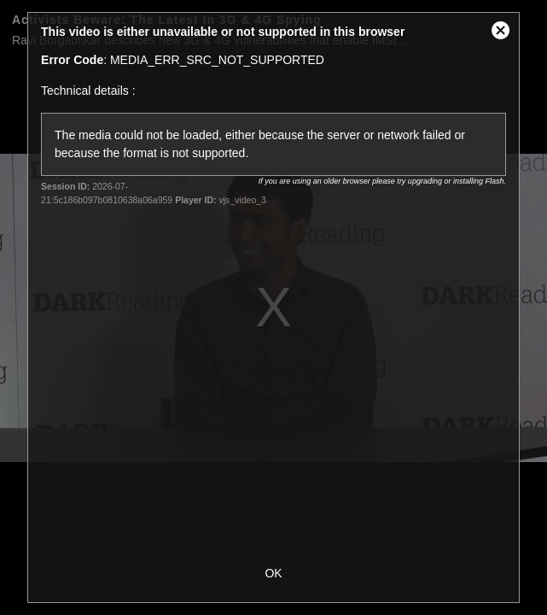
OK (273, 573)
